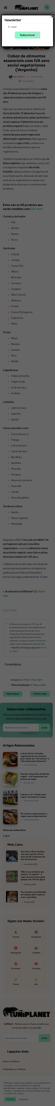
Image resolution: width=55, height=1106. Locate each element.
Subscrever (27, 35)
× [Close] (53, 15)
